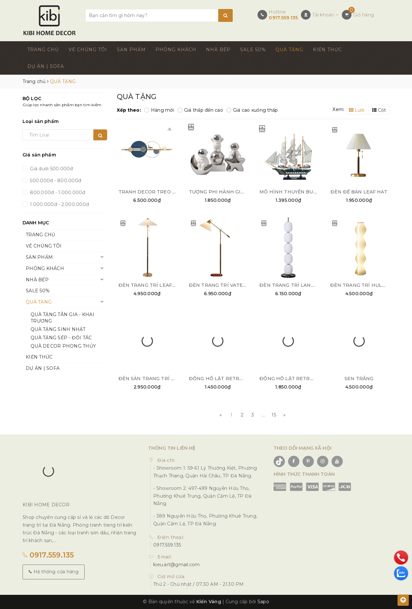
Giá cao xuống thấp (252, 110)
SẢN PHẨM (131, 49)
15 (274, 415)
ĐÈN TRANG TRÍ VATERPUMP (225, 285)
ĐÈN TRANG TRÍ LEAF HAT (151, 285)
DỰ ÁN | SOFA (45, 66)
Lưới (356, 110)
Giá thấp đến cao (200, 110)
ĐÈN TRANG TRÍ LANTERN (292, 285)
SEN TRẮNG (358, 378)
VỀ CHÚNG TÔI (88, 49)
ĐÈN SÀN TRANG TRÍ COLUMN (155, 378)
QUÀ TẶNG (289, 49)
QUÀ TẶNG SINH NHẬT (58, 329)
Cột (379, 110)
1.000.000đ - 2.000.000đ (59, 204)
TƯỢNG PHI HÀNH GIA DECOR (226, 192)
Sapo (263, 601)
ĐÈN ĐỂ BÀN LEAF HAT (359, 192)
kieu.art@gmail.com (176, 564)
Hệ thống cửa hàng (54, 572)
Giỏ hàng (363, 15)
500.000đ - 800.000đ (55, 180)
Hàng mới (159, 110)
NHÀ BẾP (218, 49)
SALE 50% (253, 49)
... (263, 415)
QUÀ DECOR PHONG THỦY (63, 346)
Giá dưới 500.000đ (51, 169)
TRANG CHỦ (43, 49)
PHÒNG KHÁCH (175, 49)
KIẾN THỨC (327, 49)
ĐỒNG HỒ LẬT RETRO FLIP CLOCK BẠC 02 (241, 378)
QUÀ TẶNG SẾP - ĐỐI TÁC (61, 338)
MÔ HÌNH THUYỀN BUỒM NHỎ (296, 192)
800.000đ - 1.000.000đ (57, 192)
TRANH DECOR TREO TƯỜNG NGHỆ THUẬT (171, 192)
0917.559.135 (283, 18)
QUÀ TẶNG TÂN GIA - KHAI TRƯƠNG (62, 318)
